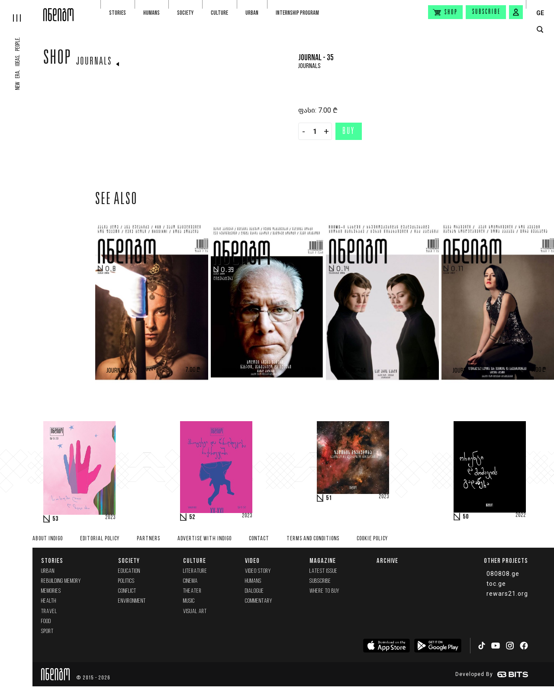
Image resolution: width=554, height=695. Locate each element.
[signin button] (516, 12)
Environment (132, 601)
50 (466, 516)
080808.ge (502, 573)
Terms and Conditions (313, 539)
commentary (258, 601)
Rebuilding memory (61, 581)
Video (252, 560)
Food (46, 621)
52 (192, 517)
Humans (151, 12)
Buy (348, 131)
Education (129, 571)
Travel (49, 611)
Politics (126, 581)
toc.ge (496, 583)
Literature (195, 571)
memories (51, 591)
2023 (110, 518)
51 (329, 498)
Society (185, 12)
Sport (47, 631)
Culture (219, 12)
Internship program (297, 12)
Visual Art (195, 611)
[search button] (540, 29)
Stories (117, 12)
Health (48, 601)
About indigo (47, 539)
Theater (192, 591)
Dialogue (254, 591)
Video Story (258, 571)
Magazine (322, 560)
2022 (520, 516)
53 (55, 519)
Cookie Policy (372, 539)
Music (189, 601)
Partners (148, 539)
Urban (251, 12)
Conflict (127, 591)
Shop (57, 59)
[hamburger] (21, 11)
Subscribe (486, 12)
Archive (387, 560)
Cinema (190, 581)
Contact (259, 539)
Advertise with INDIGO (204, 539)
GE (540, 13)
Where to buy (324, 591)
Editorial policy (99, 539)
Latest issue (323, 571)
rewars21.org (507, 593)
